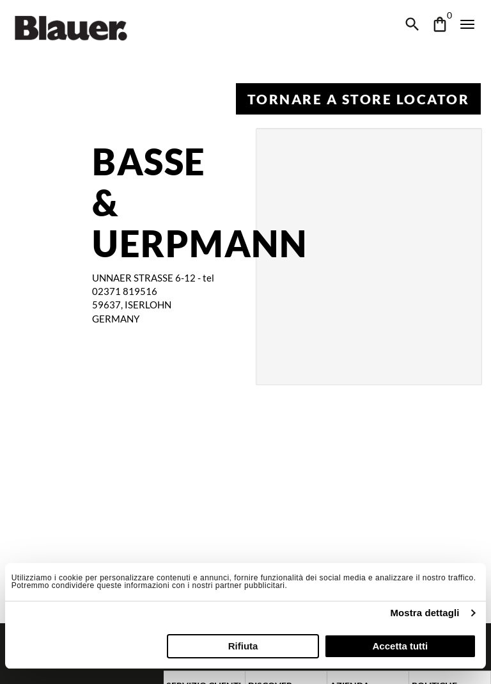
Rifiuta (243, 645)
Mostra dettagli (424, 612)
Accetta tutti (400, 645)
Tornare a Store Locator (357, 99)
